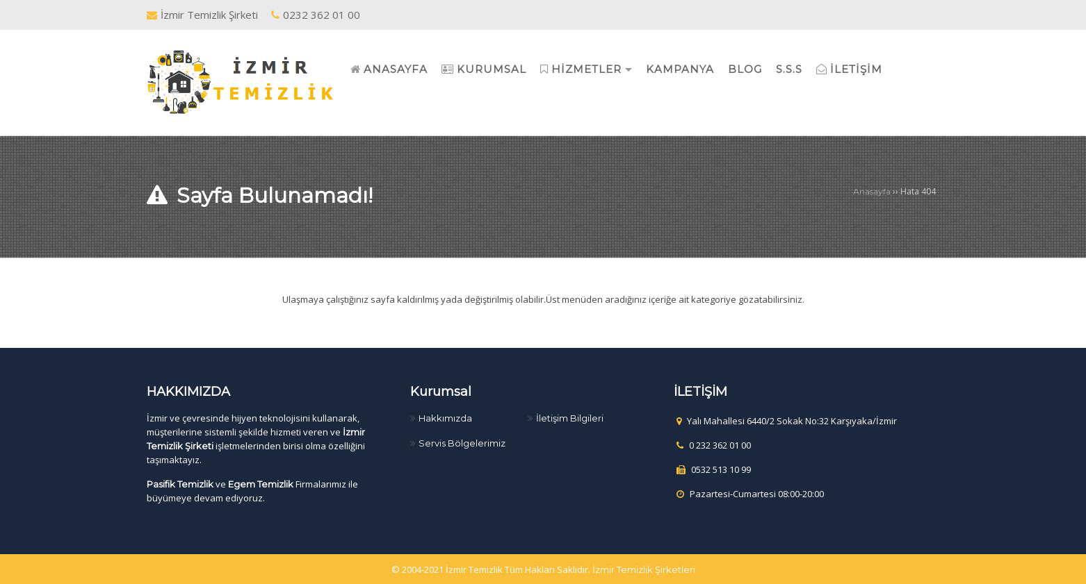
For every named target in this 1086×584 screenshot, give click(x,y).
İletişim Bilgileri (569, 418)
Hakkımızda (445, 418)
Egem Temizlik (260, 484)
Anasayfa (872, 191)
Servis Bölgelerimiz (462, 443)
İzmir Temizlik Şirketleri (643, 569)
